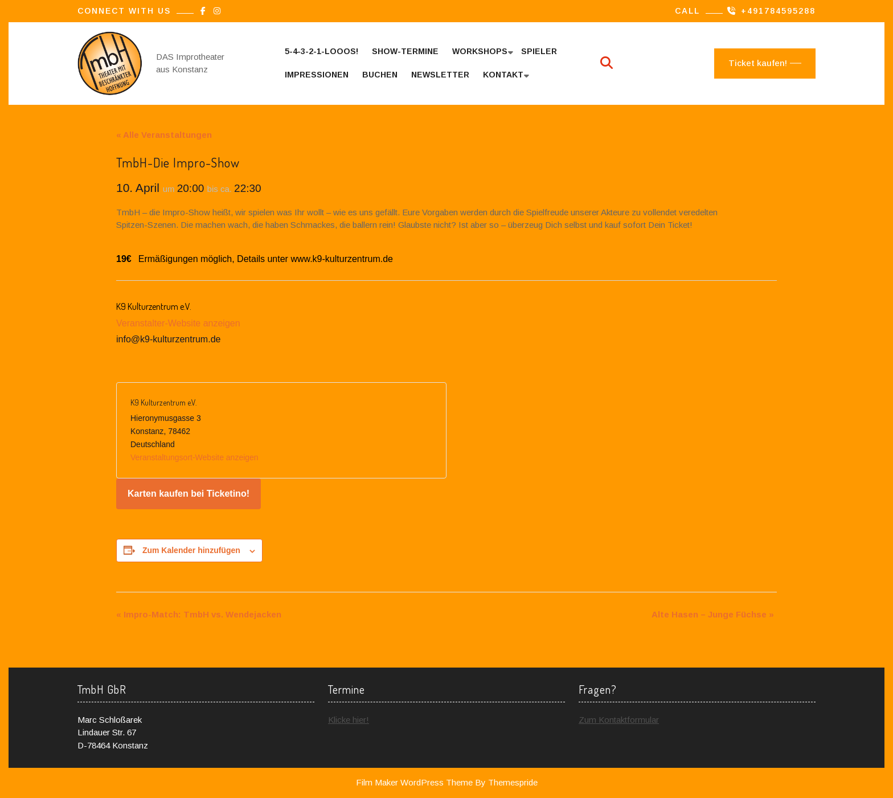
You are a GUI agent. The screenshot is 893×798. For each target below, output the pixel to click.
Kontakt (503, 74)
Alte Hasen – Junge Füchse (713, 614)
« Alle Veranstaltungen (164, 135)
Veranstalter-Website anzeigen (178, 323)
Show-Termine (405, 51)
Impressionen (317, 74)
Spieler (539, 51)
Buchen (380, 74)
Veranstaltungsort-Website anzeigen (194, 457)
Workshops (479, 51)
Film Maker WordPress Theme (414, 782)
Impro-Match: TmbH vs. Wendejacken (198, 614)
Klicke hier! (348, 720)
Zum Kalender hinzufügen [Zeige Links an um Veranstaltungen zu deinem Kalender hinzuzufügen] (191, 550)
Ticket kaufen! (757, 63)
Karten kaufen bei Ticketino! (188, 493)
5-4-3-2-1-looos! (321, 51)
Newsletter (440, 74)
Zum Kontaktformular (619, 720)
